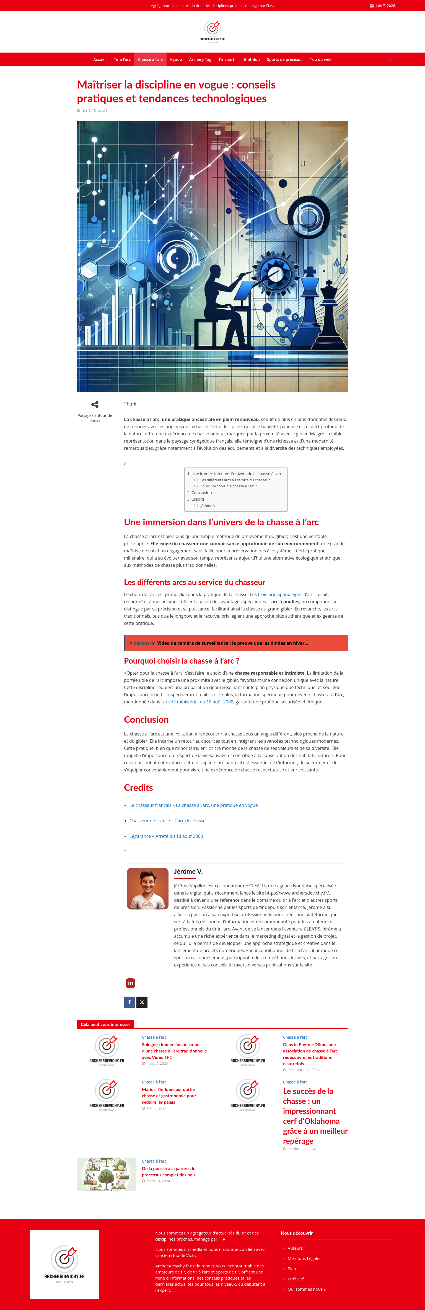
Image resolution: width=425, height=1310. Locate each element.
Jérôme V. (208, 505)
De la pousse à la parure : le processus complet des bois (169, 1171)
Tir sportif (228, 59)
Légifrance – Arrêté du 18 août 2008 (166, 836)
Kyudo (176, 59)
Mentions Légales (305, 1258)
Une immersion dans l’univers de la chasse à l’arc (236, 473)
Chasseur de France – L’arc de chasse (167, 821)
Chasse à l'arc (154, 1037)
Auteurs (295, 1248)
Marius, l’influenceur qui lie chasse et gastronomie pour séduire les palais (169, 1095)
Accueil (100, 59)
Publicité (296, 1279)
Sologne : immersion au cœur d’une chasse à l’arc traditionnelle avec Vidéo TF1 (174, 1051)
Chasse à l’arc (150, 59)
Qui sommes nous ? (307, 1289)
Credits (198, 499)
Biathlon (252, 59)
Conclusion (201, 492)
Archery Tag (200, 59)
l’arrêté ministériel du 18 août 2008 (197, 702)
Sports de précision (285, 59)
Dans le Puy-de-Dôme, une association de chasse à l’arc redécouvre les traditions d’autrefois (310, 1054)
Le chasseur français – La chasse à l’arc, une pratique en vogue (193, 805)
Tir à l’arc (122, 59)
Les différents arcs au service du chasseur (235, 479)
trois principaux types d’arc (285, 594)
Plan (292, 1268)
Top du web (320, 59)
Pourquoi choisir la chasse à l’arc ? (228, 486)
